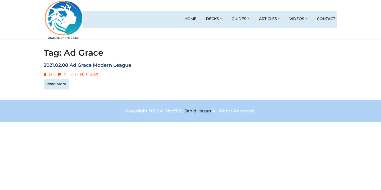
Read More (56, 84)
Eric (52, 74)
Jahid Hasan (198, 110)
